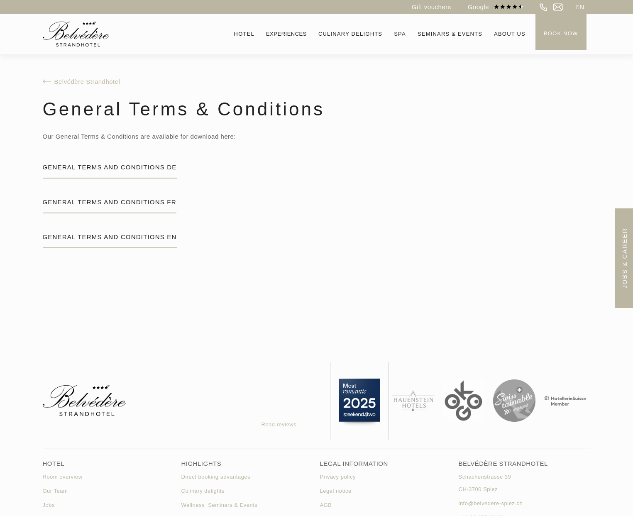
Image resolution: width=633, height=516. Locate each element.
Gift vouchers (431, 6)
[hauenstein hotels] (413, 400)
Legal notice (336, 491)
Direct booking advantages (215, 477)
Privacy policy (338, 477)
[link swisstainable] (514, 400)
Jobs (49, 505)
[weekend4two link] (359, 401)
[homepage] (76, 34)
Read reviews (279, 424)
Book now (561, 33)
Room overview (63, 477)
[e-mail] (558, 7)
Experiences (286, 34)
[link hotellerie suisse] (565, 400)
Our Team (55, 491)
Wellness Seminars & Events (219, 505)
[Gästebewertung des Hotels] (287, 391)
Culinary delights (203, 491)
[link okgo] (463, 400)
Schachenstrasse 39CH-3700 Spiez (485, 483)
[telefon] (544, 7)
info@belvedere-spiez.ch (491, 503)
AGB (326, 505)
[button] (580, 7)
